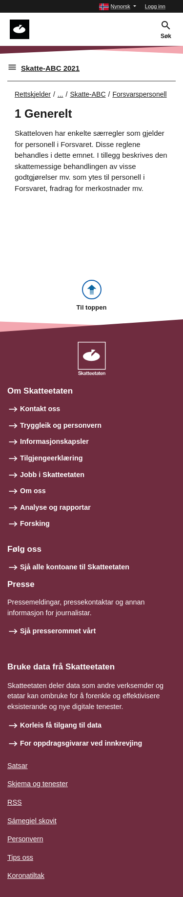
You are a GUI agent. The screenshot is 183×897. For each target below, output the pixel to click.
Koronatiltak (25, 875)
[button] (117, 6)
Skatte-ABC (87, 94)
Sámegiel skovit (32, 821)
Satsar (17, 766)
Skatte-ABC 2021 (50, 68)
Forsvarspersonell (139, 94)
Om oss (33, 491)
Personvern (25, 839)
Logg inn (155, 6)
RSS (14, 802)
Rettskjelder (33, 94)
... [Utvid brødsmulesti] (60, 94)
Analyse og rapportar (55, 507)
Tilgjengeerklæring (51, 458)
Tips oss (20, 857)
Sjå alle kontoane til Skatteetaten (74, 567)
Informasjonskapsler (54, 441)
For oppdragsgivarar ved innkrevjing (81, 743)
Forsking (35, 523)
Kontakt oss (40, 409)
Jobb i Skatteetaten (52, 475)
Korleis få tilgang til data (61, 725)
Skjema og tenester (37, 784)
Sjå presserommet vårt (58, 631)
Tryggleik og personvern (61, 425)
